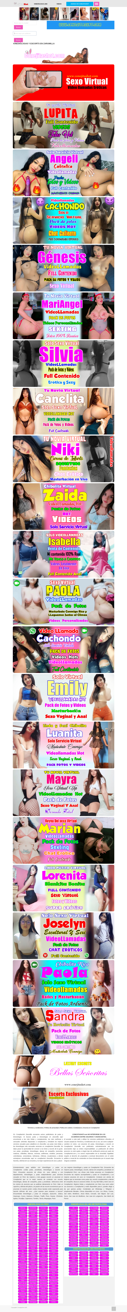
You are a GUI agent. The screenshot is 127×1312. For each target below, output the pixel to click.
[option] (24, 13)
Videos (59, 4)
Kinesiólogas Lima (40, 4)
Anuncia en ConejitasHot (80, 4)
